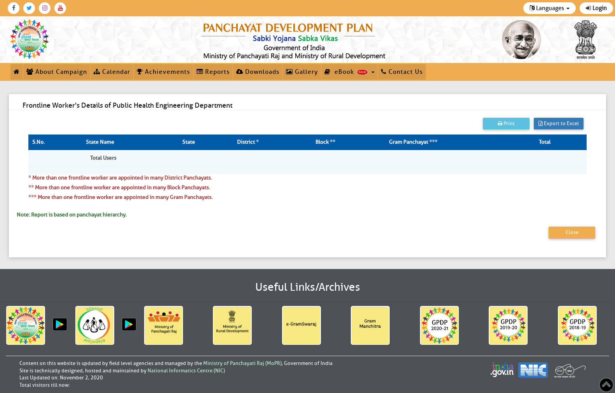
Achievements (163, 72)
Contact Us (402, 72)
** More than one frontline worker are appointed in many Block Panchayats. (119, 187)
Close (572, 232)
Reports (213, 72)
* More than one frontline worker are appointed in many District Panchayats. (120, 178)
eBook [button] (349, 72)
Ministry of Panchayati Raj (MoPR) (242, 363)
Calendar (112, 72)
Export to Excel (558, 123)
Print (506, 123)
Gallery (302, 72)
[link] (294, 39)
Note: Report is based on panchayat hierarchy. (72, 214)
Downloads (257, 72)
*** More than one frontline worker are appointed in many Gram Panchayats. (120, 197)
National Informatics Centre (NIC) (186, 370)
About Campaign (56, 72)
